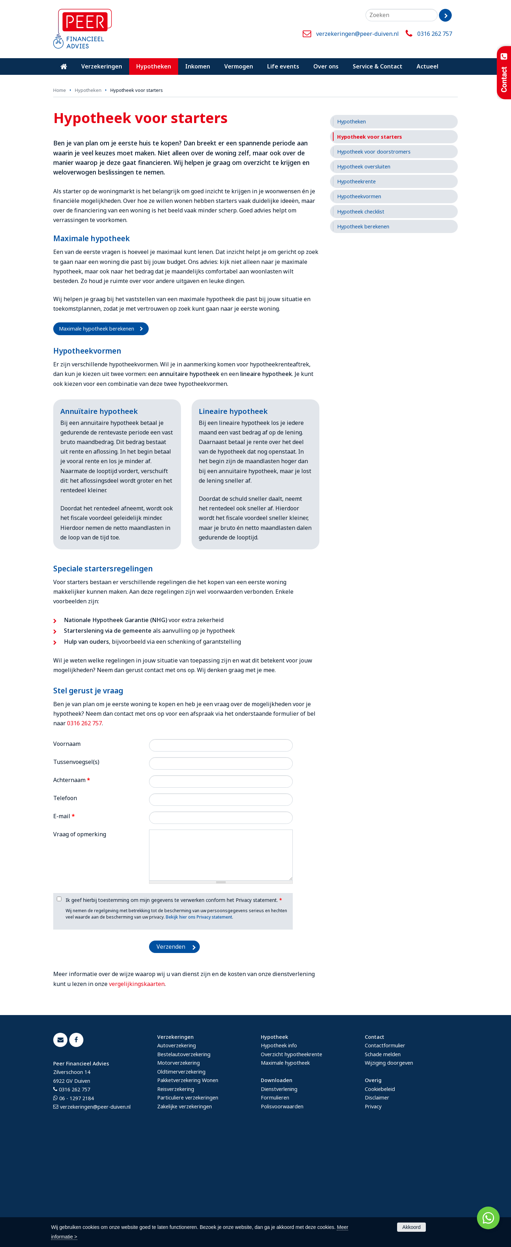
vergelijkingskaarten (137, 1091)
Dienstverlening (279, 1196)
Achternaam (71, 888)
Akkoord (411, 1227)
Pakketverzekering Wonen (187, 1188)
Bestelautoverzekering (183, 1161)
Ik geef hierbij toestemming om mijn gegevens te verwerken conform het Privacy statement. (174, 1007)
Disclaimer (377, 1205)
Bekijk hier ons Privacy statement (199, 1025)
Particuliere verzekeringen (187, 1205)
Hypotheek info (279, 1153)
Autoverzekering (176, 1153)
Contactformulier (385, 1153)
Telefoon (65, 906)
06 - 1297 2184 (76, 1205)
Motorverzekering (178, 1170)
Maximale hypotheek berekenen (96, 436)
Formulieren (275, 1205)
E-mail (64, 924)
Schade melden (383, 1161)
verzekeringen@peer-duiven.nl (357, 34)
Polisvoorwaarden (282, 1213)
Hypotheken (88, 198)
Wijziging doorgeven (389, 1170)
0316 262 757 (434, 34)
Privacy (373, 1213)
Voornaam (67, 851)
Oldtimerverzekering (181, 1179)
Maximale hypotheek (285, 1170)
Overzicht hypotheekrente (291, 1161)
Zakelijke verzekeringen (184, 1213)
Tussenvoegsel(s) (76, 869)
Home (59, 198)
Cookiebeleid (380, 1196)
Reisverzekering (175, 1196)
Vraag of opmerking (79, 942)
